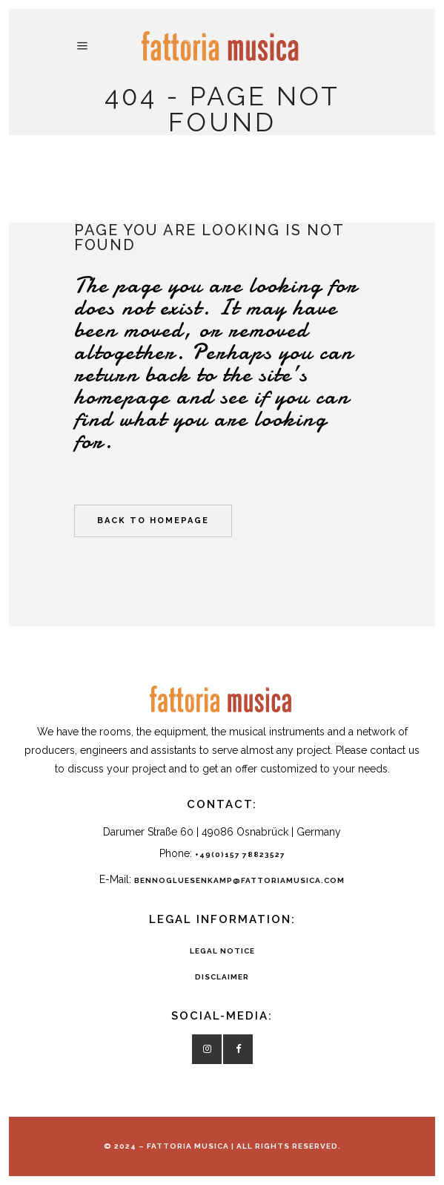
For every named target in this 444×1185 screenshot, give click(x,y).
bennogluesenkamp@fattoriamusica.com (239, 880)
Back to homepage (153, 520)
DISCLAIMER (222, 977)
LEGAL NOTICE (222, 951)
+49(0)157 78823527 (240, 854)
